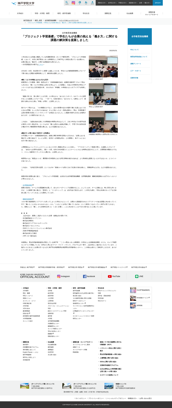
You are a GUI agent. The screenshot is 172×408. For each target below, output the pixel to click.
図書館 (50, 334)
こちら (40, 64)
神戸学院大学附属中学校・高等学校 (50, 267)
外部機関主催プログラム (31, 347)
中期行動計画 (27, 303)
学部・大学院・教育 (55, 288)
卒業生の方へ (122, 3)
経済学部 (51, 293)
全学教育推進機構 (50, 20)
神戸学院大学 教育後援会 (96, 267)
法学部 (50, 290)
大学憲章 (26, 290)
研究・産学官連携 (79, 288)
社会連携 (51, 342)
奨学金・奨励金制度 (104, 296)
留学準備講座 (27, 354)
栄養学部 (51, 313)
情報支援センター (53, 336)
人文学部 (51, 298)
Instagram (73, 3)
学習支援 (101, 298)
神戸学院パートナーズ (118, 267)
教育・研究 (38, 20)
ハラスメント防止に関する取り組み (110, 349)
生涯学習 (51, 352)
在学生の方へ (112, 3)
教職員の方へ (132, 398)
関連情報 (76, 352)
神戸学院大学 (27, 20)
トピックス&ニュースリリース (69, 20)
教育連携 (51, 347)
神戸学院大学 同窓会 (75, 267)
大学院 (50, 318)
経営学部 (51, 296)
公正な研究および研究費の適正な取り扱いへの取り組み (110, 370)
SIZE (86, 3)
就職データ (76, 347)
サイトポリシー (80, 398)
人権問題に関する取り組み (109, 358)
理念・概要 (26, 293)
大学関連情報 (27, 318)
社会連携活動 (52, 344)
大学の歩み (26, 308)
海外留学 (26, 344)
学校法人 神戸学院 (26, 267)
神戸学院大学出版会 (138, 267)
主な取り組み (52, 354)
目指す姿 (26, 313)
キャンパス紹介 (28, 321)
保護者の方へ (133, 3)
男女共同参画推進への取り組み (110, 354)
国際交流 (26, 342)
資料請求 (158, 3)
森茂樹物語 (26, 311)
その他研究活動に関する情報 (82, 298)
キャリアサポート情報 (80, 349)
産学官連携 (76, 290)
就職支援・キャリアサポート (83, 342)
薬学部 (50, 316)
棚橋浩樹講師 (27, 199)
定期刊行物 (134, 78)
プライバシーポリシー (96, 398)
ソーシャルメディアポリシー (116, 398)
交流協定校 (26, 360)
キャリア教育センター (55, 329)
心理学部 (51, 301)
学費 (99, 293)
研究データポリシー (79, 301)
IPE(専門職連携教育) (140, 290)
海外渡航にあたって (29, 349)
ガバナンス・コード (29, 301)
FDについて (134, 50)
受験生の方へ (102, 3)
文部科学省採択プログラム (109, 365)
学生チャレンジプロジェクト (107, 290)
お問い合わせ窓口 (146, 398)
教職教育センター (53, 326)
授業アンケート (135, 64)
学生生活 (101, 288)
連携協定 (51, 349)
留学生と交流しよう (29, 357)
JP (80, 3)
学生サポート (102, 301)
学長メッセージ (28, 296)
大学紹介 (26, 288)
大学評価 (26, 306)
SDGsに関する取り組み (108, 362)
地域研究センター (78, 303)
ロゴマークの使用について (109, 375)
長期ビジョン (27, 298)
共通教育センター (53, 323)
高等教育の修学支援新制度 (31, 316)
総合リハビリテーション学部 (57, 311)
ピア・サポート (135, 71)
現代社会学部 (52, 303)
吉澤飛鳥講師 (27, 185)
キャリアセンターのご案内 (81, 344)
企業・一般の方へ (144, 3)
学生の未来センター (54, 331)
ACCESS (92, 3)
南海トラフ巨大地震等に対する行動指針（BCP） (110, 343)
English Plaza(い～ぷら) (30, 352)
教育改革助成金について (138, 57)
